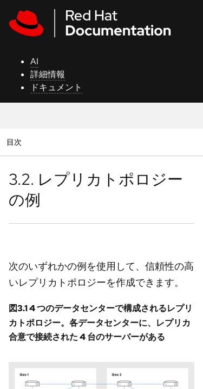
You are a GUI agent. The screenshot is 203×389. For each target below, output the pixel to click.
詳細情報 (47, 74)
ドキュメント (56, 87)
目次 (15, 142)
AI (34, 61)
